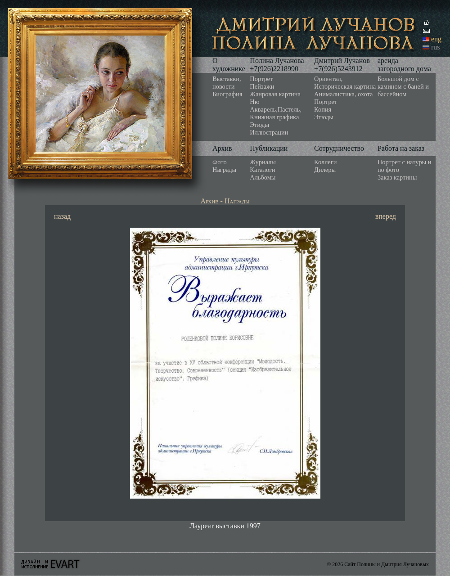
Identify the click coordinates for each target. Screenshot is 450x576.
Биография (227, 94)
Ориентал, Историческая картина (345, 82)
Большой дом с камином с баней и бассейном (403, 86)
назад (62, 216)
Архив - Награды (224, 201)
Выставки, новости (226, 82)
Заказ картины (397, 177)
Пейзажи (262, 86)
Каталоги (262, 169)
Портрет (261, 78)
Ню (254, 101)
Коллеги (325, 162)
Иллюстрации (269, 132)
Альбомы (262, 177)
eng (436, 39)
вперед (385, 216)
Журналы (263, 162)
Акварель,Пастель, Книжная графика (276, 113)
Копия (322, 109)
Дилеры (325, 169)
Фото (219, 162)
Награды (224, 169)
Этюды (259, 124)
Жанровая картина (275, 94)
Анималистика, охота (343, 94)
